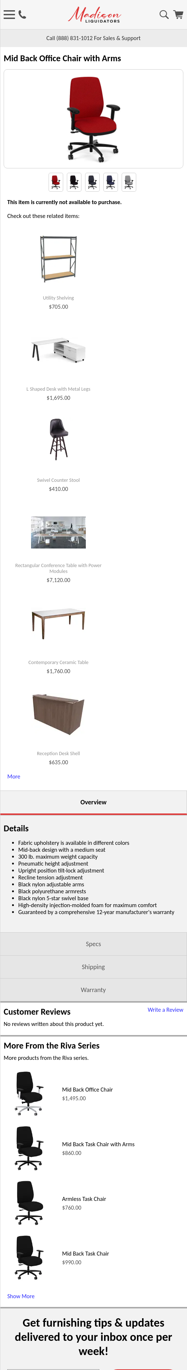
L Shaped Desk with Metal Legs (59, 407)
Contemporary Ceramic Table (58, 681)
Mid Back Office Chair (87, 1107)
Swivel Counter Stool (58, 498)
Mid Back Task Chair (85, 1271)
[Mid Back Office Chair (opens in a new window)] (29, 1135)
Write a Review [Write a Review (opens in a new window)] (165, 1027)
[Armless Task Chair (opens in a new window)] (29, 1244)
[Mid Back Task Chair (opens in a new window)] (29, 1299)
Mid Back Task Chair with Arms (98, 1162)
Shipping (93, 985)
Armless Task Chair (84, 1217)
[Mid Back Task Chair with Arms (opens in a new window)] (29, 1190)
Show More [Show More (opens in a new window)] (21, 1314)
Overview (93, 820)
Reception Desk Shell (58, 772)
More (13, 794)
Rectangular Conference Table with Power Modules (58, 587)
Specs (93, 962)
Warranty (93, 1008)
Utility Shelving (58, 316)
